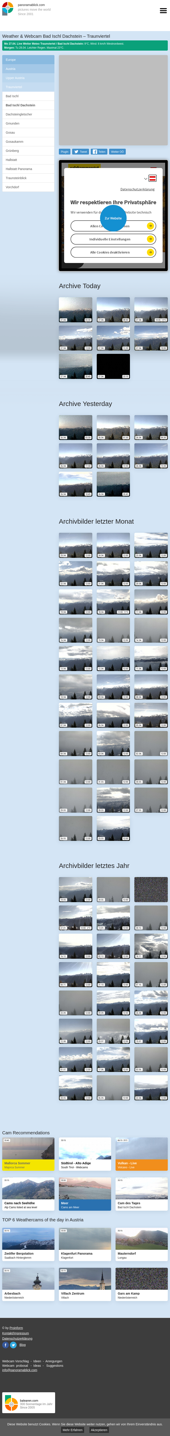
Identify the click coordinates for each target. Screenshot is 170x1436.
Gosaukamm (14, 141)
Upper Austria (15, 78)
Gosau (10, 132)
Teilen (102, 151)
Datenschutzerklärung (17, 1338)
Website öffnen (113, 218)
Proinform (16, 1328)
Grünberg (12, 151)
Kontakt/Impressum (15, 1333)
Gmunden (12, 123)
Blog (22, 1345)
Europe (11, 59)
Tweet (83, 151)
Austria (10, 69)
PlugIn (64, 151)
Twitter (13, 1345)
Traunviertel (14, 87)
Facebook (5, 1345)
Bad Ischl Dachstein (20, 105)
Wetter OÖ (117, 151)
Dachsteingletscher (19, 114)
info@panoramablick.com (19, 1370)
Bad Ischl (12, 96)
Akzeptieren (99, 1430)
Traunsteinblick (16, 178)
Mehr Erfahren (72, 1430)
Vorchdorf (12, 187)
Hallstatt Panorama (19, 169)
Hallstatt (11, 160)
